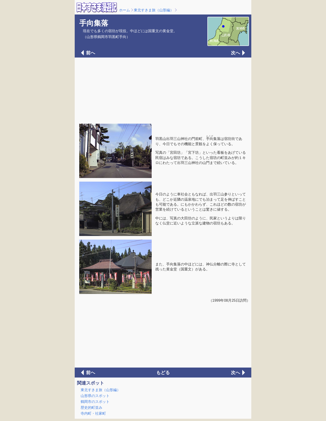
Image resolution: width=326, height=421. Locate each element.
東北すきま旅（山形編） (154, 10)
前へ (90, 52)
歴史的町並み (91, 407)
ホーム (124, 10)
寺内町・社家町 (93, 413)
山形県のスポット (95, 396)
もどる (163, 372)
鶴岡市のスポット (95, 402)
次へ (235, 52)
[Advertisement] (163, 90)
